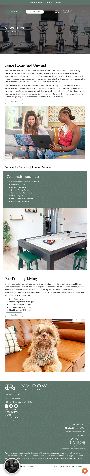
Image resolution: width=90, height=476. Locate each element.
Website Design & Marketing (64, 466)
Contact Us (10, 420)
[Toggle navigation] (83, 12)
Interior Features (41, 167)
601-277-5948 (15, 394)
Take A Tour (14, 101)
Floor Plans (10, 409)
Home (7, 31)
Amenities (9, 415)
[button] (5, 239)
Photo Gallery (11, 412)
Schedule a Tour (35, 11)
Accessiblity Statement (78, 449)
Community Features (17, 167)
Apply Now (13, 11)
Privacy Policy (65, 449)
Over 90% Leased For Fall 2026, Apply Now (45, 2)
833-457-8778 (15, 398)
